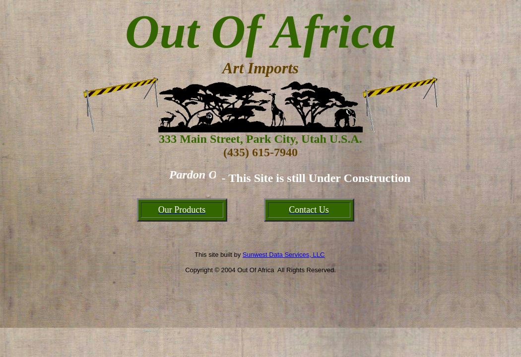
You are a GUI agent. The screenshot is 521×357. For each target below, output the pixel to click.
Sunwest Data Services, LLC (284, 254)
